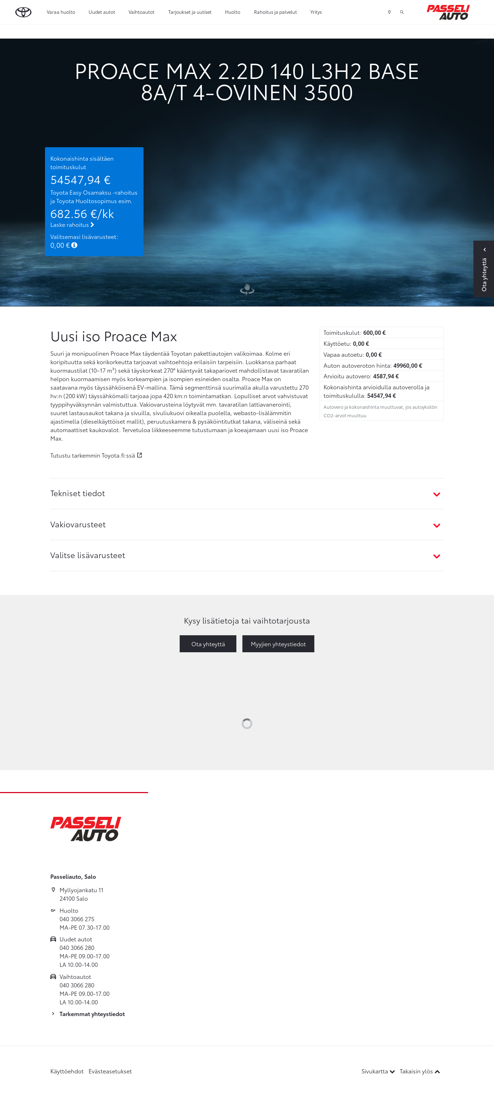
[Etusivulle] (448, 12)
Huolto (232, 11)
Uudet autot (102, 11)
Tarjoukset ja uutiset (190, 11)
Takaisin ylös (420, 1071)
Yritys (316, 11)
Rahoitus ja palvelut (275, 11)
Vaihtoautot (142, 11)
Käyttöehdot (67, 1071)
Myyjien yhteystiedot (278, 644)
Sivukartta (379, 1071)
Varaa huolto (61, 11)
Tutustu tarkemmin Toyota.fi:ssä (92, 455)
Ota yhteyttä (208, 644)
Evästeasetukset (110, 1071)
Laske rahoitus (72, 224)
